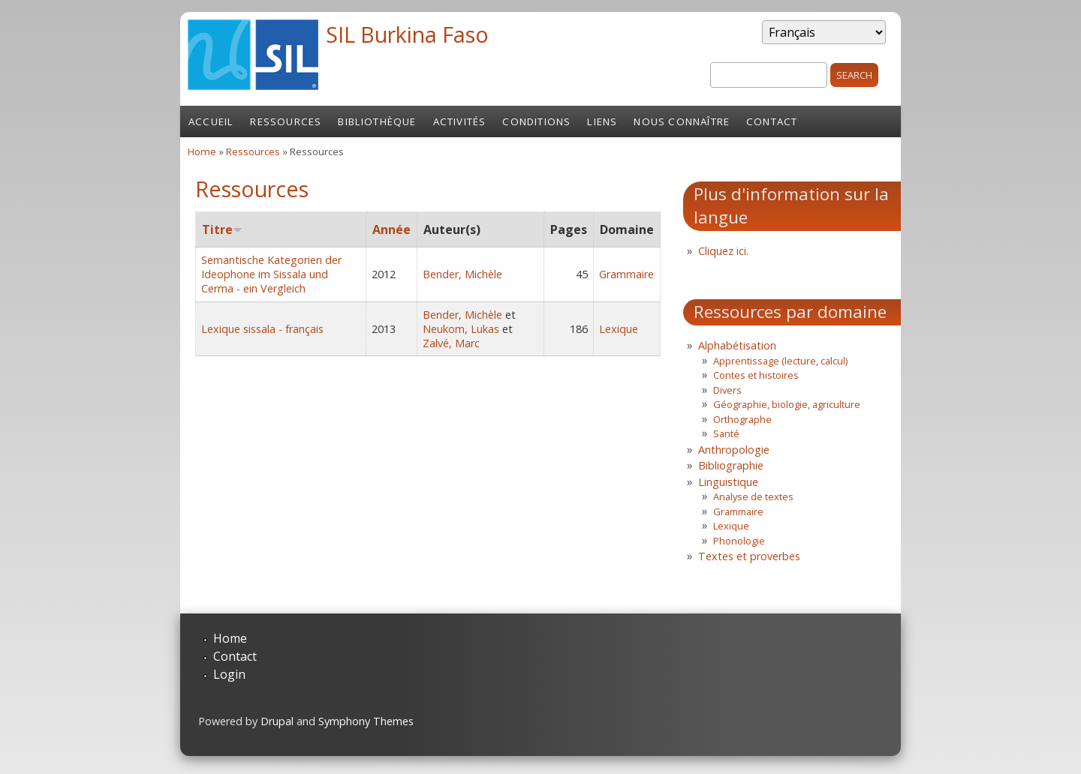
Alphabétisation (737, 345)
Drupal (277, 721)
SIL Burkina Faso (407, 34)
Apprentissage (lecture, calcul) (780, 361)
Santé (726, 433)
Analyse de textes (753, 496)
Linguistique (728, 482)
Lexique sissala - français (262, 329)
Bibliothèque (377, 121)
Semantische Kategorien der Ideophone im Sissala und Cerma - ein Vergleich (271, 274)
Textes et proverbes (749, 556)
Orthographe (742, 419)
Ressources (285, 121)
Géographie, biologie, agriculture (786, 404)
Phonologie (739, 541)
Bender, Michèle (462, 274)
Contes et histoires (756, 375)
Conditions (536, 121)
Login (229, 674)
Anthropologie (733, 449)
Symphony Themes (366, 721)
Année (391, 229)
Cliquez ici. (723, 251)
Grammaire (626, 274)
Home (202, 151)
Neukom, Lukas (461, 329)
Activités (459, 121)
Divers (727, 390)
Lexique (618, 329)
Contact (771, 121)
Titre (222, 229)
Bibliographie (730, 465)
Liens (602, 121)
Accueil (210, 121)
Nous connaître (682, 121)
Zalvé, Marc (451, 343)
